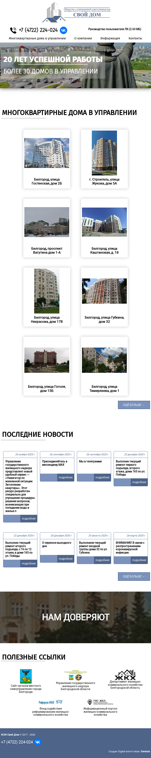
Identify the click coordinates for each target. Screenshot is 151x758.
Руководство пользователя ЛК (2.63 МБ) (114, 29)
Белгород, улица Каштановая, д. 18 (104, 250)
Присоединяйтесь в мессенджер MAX (54, 463)
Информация (110, 38)
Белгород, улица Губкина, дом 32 (104, 319)
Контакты (135, 38)
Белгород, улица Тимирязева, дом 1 (104, 388)
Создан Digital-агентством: (129, 751)
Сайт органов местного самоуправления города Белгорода (25, 688)
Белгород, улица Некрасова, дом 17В (47, 319)
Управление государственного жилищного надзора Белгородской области (75, 686)
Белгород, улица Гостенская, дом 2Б (47, 181)
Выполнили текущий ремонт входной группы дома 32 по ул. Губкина (93, 547)
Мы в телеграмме (90, 461)
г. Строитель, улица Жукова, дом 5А (104, 181)
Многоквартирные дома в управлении (37, 38)
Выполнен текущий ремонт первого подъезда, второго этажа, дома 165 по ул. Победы (130, 468)
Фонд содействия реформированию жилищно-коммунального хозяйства (50, 711)
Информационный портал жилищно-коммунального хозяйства (100, 711)
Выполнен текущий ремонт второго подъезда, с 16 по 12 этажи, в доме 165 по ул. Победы (18, 549)
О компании (83, 38)
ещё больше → (134, 404)
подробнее (29, 518)
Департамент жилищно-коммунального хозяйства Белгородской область (125, 684)
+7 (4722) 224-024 (38, 30)
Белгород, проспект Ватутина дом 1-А (46, 250)
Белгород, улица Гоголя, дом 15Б (46, 388)
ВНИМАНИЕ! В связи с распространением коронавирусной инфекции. (130, 547)
